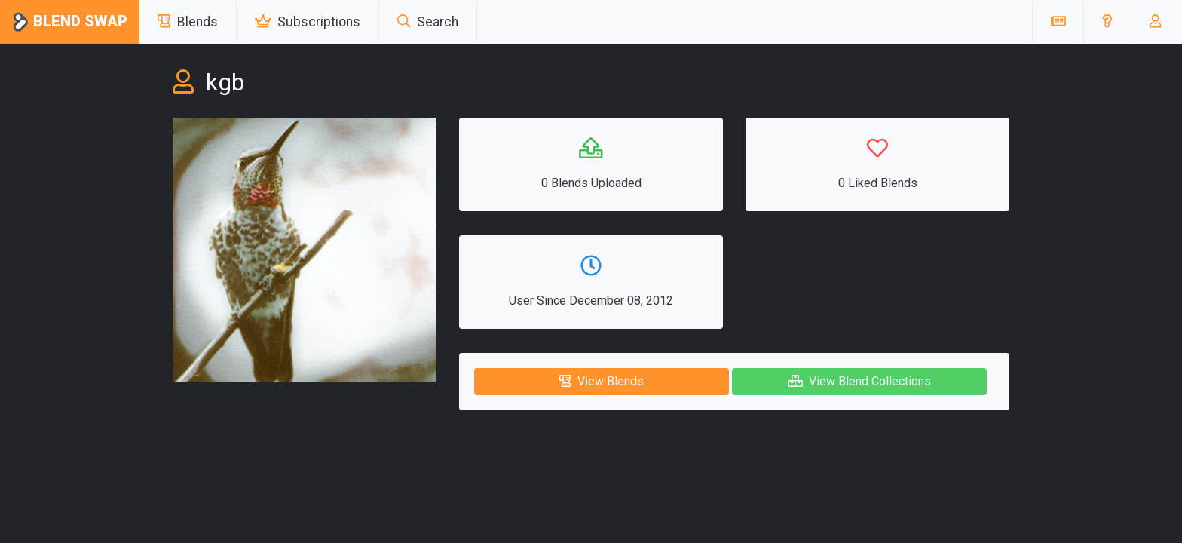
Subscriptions (307, 21)
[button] (1107, 22)
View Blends (601, 381)
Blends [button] (188, 21)
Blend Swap (69, 22)
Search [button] (427, 21)
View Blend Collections (859, 381)
